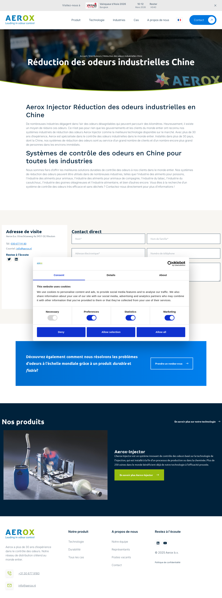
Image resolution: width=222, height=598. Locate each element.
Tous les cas (76, 557)
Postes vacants (121, 557)
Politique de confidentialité (167, 562)
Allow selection (110, 332)
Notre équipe (120, 541)
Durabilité (74, 549)
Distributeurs (95, 56)
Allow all (161, 332)
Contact (117, 565)
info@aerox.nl (24, 248)
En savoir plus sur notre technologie (195, 421)
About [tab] (163, 275)
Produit (75, 20)
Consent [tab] (59, 275)
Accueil (83, 56)
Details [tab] (111, 275)
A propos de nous (158, 20)
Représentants (121, 549)
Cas (136, 20)
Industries (119, 20)
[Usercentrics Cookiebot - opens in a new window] (170, 263)
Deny (61, 332)
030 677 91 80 (18, 243)
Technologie (96, 20)
